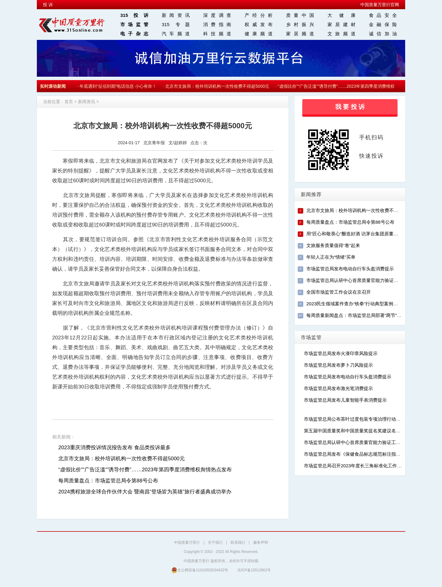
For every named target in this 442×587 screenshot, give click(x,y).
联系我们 (238, 542)
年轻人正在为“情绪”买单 (330, 257)
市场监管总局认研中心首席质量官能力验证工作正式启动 (363, 280)
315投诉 (134, 15)
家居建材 (341, 24)
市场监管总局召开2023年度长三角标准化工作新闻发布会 (362, 465)
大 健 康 (341, 15)
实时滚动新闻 (53, 86)
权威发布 (259, 24)
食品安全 (383, 15)
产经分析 (259, 15)
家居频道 (300, 33)
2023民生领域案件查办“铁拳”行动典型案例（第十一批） (363, 303)
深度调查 (217, 15)
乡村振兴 (300, 24)
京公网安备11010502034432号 (199, 570)
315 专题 (176, 24)
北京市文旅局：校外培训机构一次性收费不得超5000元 (218, 86)
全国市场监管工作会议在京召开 (338, 292)
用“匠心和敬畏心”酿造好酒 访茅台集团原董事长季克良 (361, 233)
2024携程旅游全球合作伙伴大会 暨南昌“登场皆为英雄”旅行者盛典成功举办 (144, 492)
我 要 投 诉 (350, 106)
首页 (68, 101)
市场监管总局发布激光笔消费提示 (338, 388)
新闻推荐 (311, 194)
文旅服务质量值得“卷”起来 (333, 245)
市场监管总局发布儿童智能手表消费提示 (345, 400)
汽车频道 (176, 33)
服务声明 (260, 542)
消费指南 (217, 24)
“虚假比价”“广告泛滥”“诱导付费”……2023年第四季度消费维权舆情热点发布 (350, 86)
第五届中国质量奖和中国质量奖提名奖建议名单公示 (357, 430)
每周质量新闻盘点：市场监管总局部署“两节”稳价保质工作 (365, 315)
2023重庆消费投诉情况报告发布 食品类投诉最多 (114, 447)
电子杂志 (134, 33)
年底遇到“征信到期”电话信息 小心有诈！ (119, 86)
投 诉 (48, 4)
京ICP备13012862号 (254, 570)
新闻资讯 (176, 15)
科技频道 (217, 33)
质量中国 (300, 15)
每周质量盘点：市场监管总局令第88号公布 (108, 481)
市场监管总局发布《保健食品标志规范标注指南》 (354, 454)
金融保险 (383, 24)
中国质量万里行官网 (379, 4)
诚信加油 (383, 33)
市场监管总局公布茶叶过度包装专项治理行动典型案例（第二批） (370, 419)
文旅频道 (341, 33)
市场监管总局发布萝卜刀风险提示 (338, 365)
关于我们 (215, 542)
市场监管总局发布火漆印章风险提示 (341, 353)
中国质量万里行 (187, 542)
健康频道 (259, 33)
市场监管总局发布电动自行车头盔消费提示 (350, 268)
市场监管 (134, 24)
